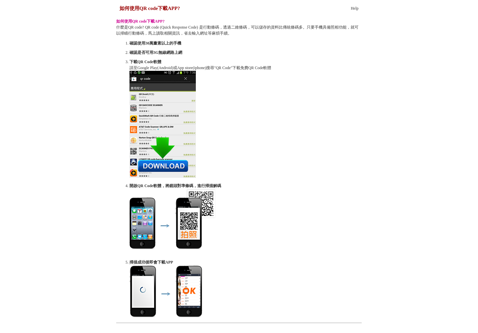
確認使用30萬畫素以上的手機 (155, 43)
